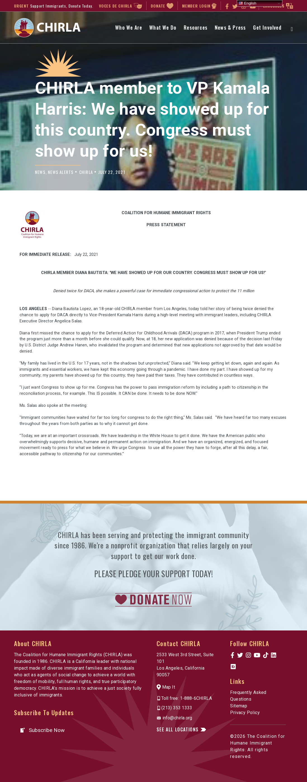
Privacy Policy (245, 712)
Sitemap (238, 705)
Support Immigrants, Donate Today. (61, 6)
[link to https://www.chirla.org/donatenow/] (153, 620)
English (247, 3)
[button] (42, 730)
